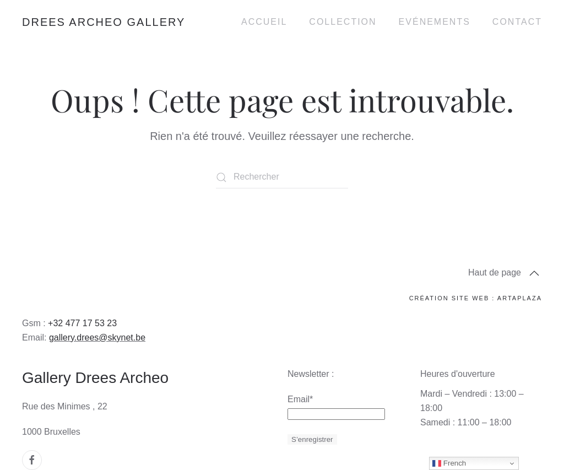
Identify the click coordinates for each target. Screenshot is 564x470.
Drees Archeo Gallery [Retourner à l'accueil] (103, 22)
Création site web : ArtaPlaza (475, 298)
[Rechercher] (282, 177)
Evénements (434, 21)
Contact (517, 21)
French (449, 463)
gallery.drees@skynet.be (97, 337)
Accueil (264, 21)
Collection (342, 21)
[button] (534, 273)
